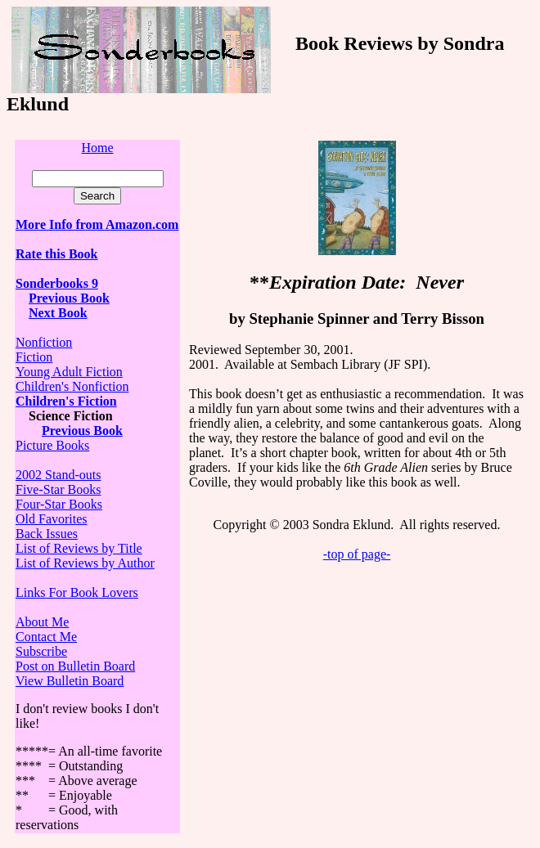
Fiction (34, 357)
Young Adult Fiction (69, 372)
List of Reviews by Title (79, 548)
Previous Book (69, 298)
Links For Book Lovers (77, 592)
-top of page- (357, 554)
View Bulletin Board (70, 681)
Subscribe (41, 651)
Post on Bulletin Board (75, 666)
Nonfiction (44, 342)
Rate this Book (56, 254)
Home (97, 148)
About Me (42, 622)
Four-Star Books (59, 504)
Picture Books (52, 445)
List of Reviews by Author (85, 563)
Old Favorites (52, 519)
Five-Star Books (58, 489)
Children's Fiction (66, 401)
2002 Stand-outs (58, 475)
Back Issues (47, 534)
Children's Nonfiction (72, 386)
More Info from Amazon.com (97, 224)
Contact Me (46, 637)
